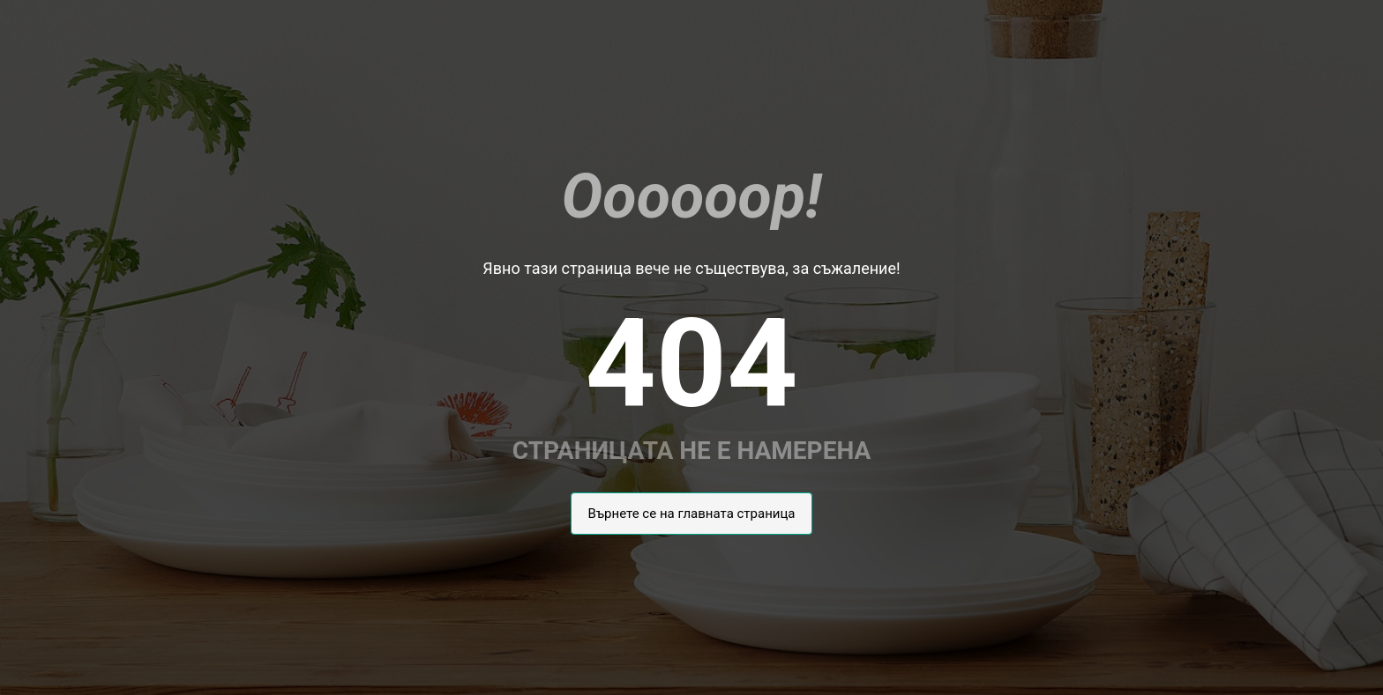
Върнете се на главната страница (691, 513)
